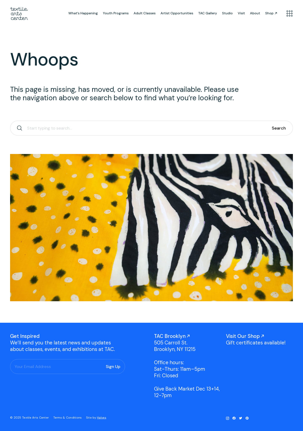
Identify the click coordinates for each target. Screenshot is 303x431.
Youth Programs (116, 13)
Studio (227, 13)
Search (279, 128)
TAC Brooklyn (170, 336)
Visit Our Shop (243, 336)
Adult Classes (144, 13)
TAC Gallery (207, 13)
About (255, 13)
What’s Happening (83, 13)
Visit (241, 13)
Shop (269, 13)
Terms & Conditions (68, 417)
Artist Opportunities (177, 13)
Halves (101, 417)
